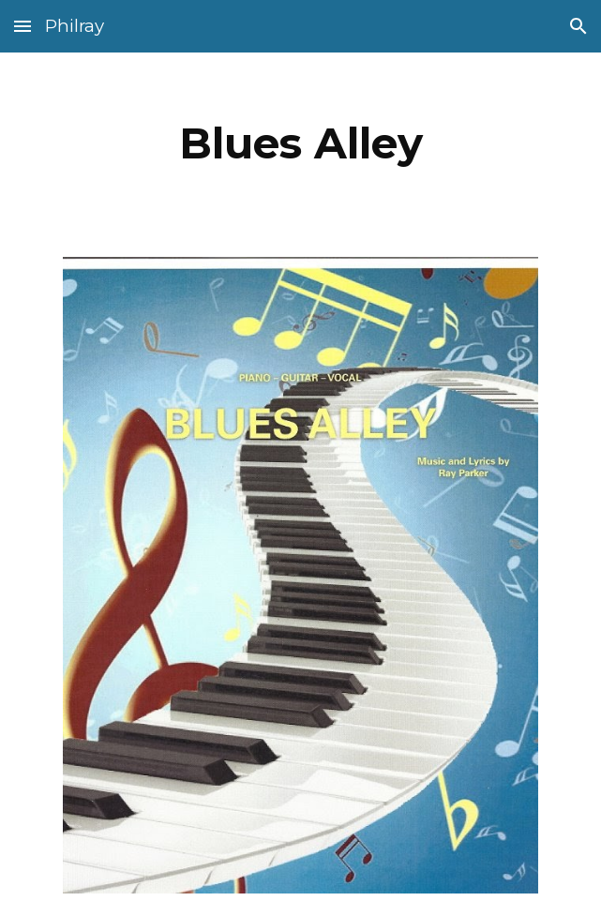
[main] (300, 143)
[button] (22, 26)
